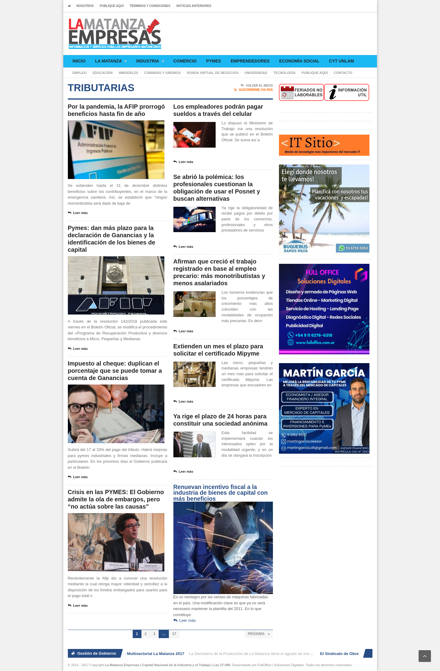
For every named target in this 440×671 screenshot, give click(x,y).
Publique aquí (112, 6)
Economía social (299, 61)
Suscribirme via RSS (253, 90)
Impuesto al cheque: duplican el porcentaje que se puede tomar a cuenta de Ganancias (115, 370)
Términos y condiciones (150, 6)
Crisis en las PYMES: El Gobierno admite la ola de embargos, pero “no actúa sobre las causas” (116, 499)
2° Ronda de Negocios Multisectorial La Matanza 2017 (135, 653)
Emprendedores (250, 61)
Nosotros (85, 6)
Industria (149, 62)
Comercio (185, 61)
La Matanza (110, 62)
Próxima (259, 634)
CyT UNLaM (341, 61)
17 (174, 634)
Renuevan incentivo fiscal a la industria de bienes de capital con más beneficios (220, 493)
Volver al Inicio (257, 86)
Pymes (213, 61)
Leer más (78, 213)
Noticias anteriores (193, 6)
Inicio (79, 61)
